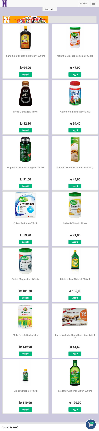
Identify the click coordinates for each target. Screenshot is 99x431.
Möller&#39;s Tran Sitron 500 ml (75, 391)
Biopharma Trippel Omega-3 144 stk (25, 167)
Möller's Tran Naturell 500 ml (75, 279)
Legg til (25, 74)
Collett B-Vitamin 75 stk (25, 223)
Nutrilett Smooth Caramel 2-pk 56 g (75, 167)
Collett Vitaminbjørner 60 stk (75, 111)
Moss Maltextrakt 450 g (25, 111)
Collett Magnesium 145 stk (25, 279)
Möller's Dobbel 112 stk (25, 391)
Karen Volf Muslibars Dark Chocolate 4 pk (75, 336)
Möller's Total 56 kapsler (25, 335)
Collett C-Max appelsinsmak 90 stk (75, 56)
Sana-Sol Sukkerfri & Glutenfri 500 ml (25, 56)
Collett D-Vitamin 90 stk (75, 223)
